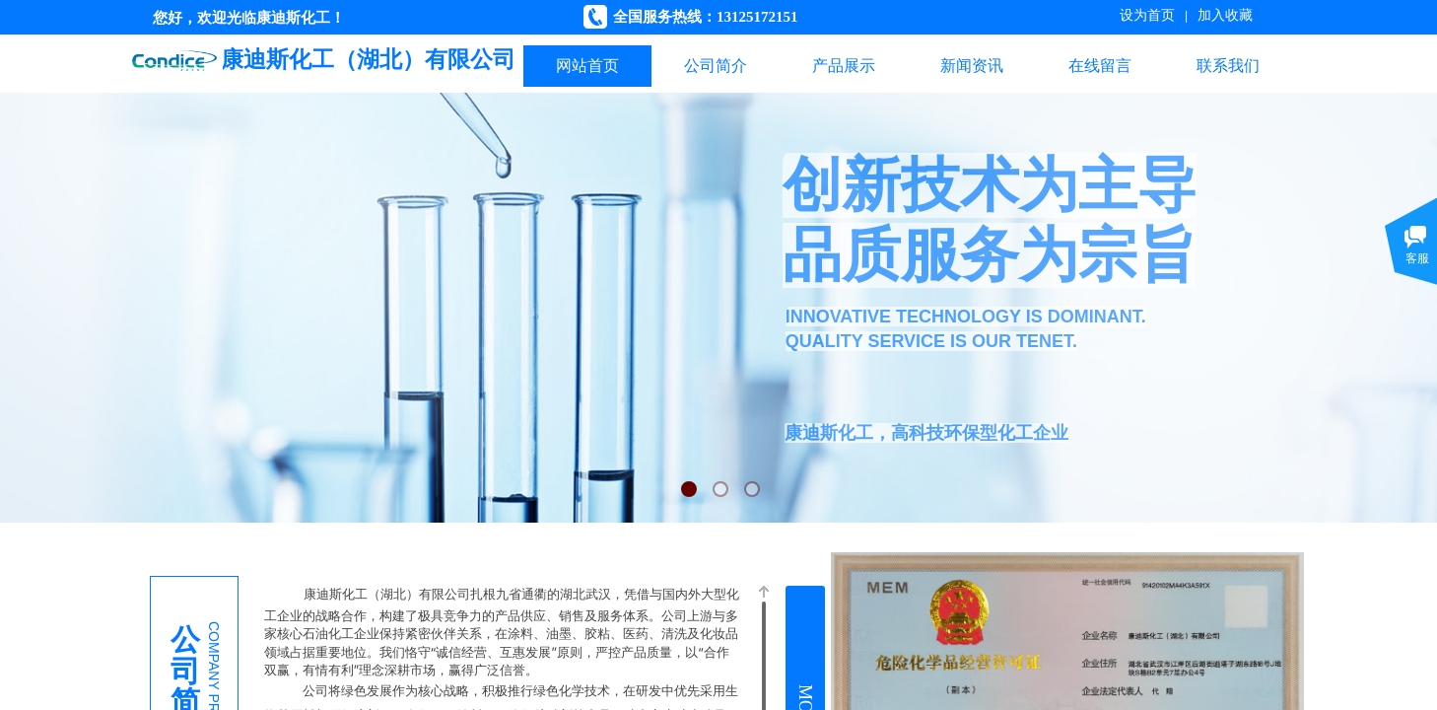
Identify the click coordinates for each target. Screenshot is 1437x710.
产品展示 (843, 65)
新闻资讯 (971, 65)
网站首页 (587, 65)
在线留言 (1099, 65)
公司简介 (715, 65)
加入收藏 (1225, 15)
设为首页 (1147, 15)
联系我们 (1228, 65)
